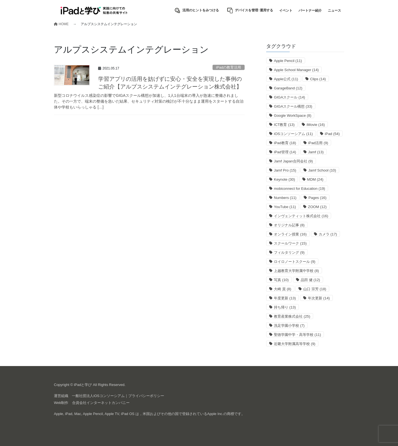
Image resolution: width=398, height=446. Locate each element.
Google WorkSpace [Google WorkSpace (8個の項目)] (292, 115)
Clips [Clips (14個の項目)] (318, 79)
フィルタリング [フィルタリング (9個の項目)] (289, 252)
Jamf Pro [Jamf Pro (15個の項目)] (285, 170)
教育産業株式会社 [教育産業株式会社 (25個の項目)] (292, 316)
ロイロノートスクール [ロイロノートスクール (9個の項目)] (294, 262)
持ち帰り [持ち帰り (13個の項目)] (285, 307)
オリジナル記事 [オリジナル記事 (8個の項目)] (289, 225)
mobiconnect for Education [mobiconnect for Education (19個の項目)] (299, 188)
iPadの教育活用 (228, 67)
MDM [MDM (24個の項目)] (315, 179)
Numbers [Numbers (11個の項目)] (285, 198)
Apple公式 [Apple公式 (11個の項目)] (286, 79)
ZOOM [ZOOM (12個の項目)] (317, 207)
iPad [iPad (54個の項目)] (332, 134)
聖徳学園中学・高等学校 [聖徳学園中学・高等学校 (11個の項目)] (297, 335)
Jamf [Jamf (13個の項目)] (316, 152)
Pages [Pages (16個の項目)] (317, 198)
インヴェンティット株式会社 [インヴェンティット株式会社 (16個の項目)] (301, 216)
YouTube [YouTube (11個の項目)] (285, 207)
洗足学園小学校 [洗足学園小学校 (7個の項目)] (289, 325)
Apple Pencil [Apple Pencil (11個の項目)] (288, 61)
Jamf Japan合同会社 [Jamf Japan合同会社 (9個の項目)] (293, 161)
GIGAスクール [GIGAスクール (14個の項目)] (289, 97)
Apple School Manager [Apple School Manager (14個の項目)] (296, 70)
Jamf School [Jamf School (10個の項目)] (322, 170)
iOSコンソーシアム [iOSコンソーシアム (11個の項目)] (293, 134)
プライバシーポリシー (146, 396)
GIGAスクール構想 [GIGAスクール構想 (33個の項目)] (293, 106)
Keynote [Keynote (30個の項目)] (284, 179)
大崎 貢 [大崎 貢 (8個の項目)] (282, 289)
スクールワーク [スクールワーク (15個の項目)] (290, 243)
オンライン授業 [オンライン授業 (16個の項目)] (290, 234)
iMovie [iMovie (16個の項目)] (316, 125)
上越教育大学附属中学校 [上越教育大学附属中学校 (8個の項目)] (296, 271)
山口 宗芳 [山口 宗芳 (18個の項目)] (314, 289)
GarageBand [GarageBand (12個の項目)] (288, 88)
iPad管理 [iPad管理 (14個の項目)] (285, 152)
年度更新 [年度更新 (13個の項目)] (285, 298)
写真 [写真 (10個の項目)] (281, 280)
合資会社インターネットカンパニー (101, 403)
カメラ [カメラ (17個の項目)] (328, 234)
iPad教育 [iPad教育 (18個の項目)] (285, 143)
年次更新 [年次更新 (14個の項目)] (319, 298)
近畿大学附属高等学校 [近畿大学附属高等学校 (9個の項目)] (294, 344)
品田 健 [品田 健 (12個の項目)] (310, 280)
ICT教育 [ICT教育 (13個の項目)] (284, 125)
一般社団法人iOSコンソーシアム (98, 396)
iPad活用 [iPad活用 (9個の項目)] (318, 143)
